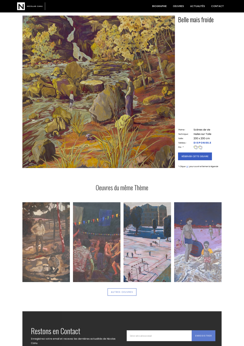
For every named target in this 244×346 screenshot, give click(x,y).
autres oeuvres (122, 292)
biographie (159, 6)
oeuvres (178, 6)
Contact (217, 6)
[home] (31, 6)
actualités (197, 6)
